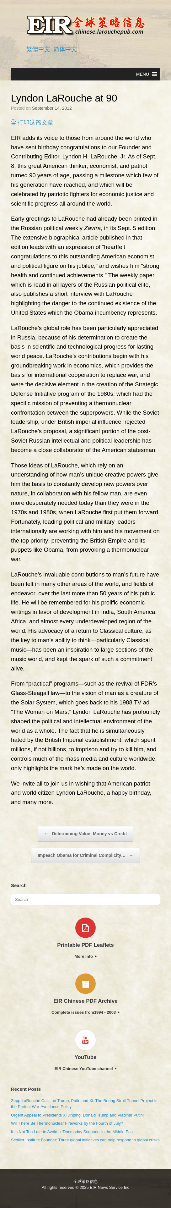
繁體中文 (38, 49)
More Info (85, 956)
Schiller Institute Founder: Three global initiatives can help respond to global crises (85, 1140)
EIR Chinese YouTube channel (85, 1068)
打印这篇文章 (35, 122)
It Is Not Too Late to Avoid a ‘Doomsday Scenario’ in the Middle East (72, 1131)
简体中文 (65, 49)
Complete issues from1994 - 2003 (85, 1012)
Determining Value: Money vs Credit (85, 833)
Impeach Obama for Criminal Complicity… (85, 855)
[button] (142, 74)
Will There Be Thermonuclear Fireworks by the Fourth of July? (67, 1123)
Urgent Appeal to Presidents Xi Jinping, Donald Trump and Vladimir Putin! (77, 1115)
